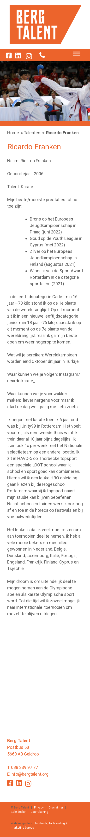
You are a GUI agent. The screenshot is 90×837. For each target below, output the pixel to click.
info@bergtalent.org (29, 774)
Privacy (39, 807)
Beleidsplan (18, 812)
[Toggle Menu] (76, 54)
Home (13, 132)
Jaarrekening (39, 812)
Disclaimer (56, 807)
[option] (45, 91)
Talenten (32, 132)
